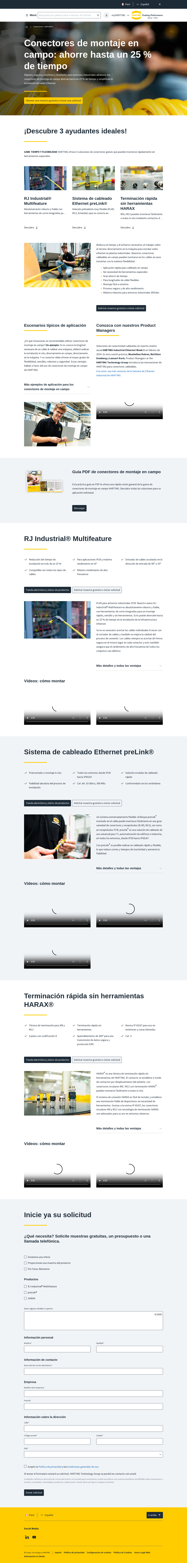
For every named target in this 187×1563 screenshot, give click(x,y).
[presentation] (142, 4)
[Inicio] (26, 26)
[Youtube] (34, 1537)
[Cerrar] (159, 4)
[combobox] (91, 1454)
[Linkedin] (27, 1537)
